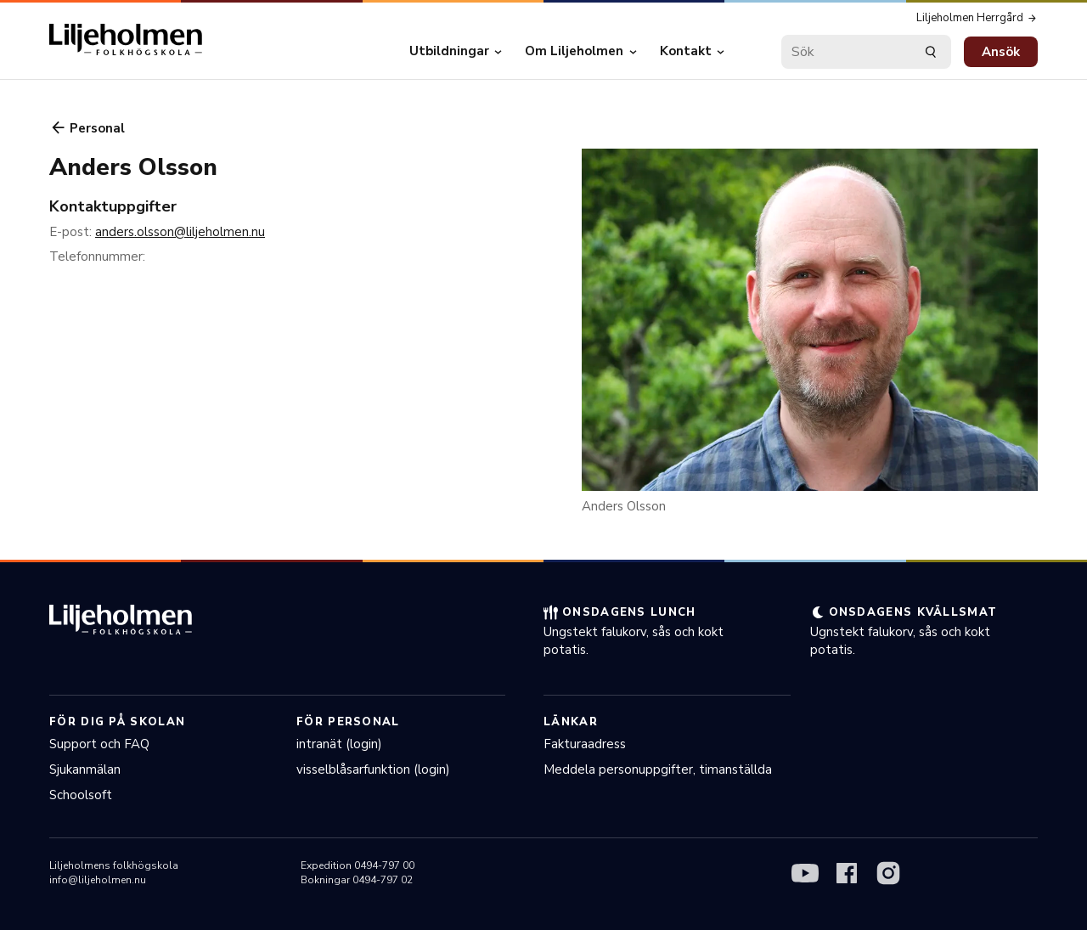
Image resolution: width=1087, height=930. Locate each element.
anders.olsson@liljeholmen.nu (180, 231)
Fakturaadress (585, 744)
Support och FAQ (99, 744)
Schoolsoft (80, 794)
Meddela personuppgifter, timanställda (658, 769)
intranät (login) (339, 744)
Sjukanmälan (85, 769)
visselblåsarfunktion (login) (373, 769)
